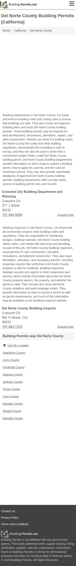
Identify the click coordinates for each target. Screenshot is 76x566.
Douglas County (13, 403)
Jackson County (13, 381)
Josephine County (14, 352)
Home (6, 30)
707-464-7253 (12, 326)
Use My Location (16, 345)
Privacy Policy (10, 517)
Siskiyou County (13, 374)
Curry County (11, 360)
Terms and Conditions (14, 524)
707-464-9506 (12, 215)
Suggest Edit (65, 215)
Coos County (11, 396)
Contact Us (8, 511)
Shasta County (12, 411)
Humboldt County (14, 367)
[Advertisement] (38, 74)
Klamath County (13, 418)
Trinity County (11, 389)
